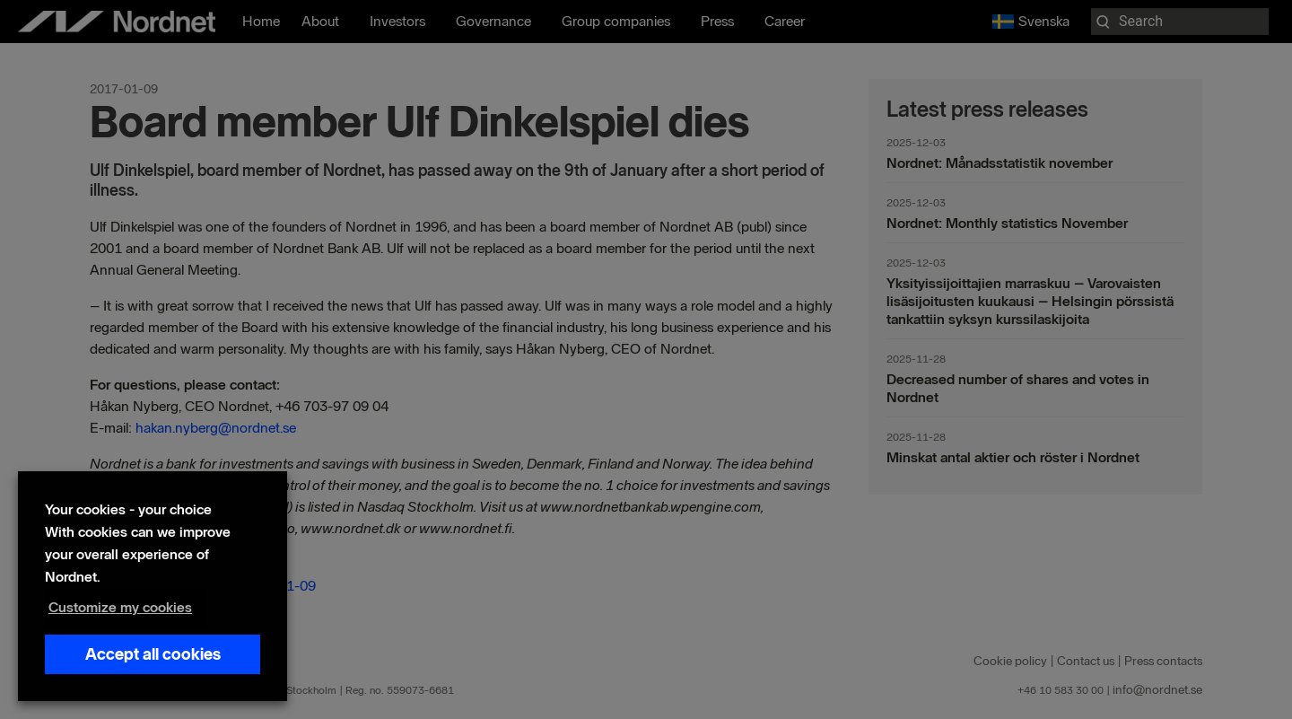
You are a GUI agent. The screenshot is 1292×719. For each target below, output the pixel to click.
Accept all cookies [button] (153, 654)
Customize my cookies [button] (120, 607)
